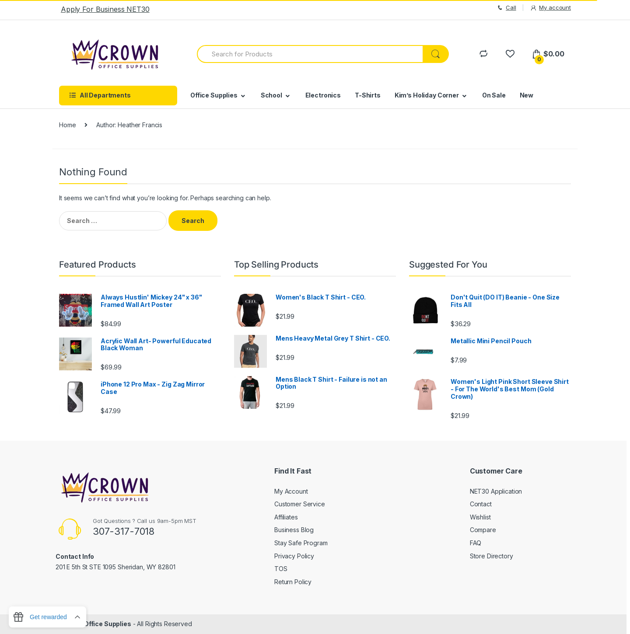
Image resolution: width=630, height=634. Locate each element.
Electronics (323, 95)
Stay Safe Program (301, 543)
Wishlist (480, 517)
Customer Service (299, 504)
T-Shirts (368, 95)
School (271, 95)
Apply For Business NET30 (105, 9)
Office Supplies (214, 95)
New (527, 95)
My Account (291, 491)
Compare (483, 529)
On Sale (494, 95)
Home (67, 125)
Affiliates (286, 517)
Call (506, 7)
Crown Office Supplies (97, 623)
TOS (280, 568)
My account (550, 7)
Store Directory (491, 556)
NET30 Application (496, 491)
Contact (481, 504)
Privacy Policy (294, 556)
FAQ (476, 543)
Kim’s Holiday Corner (427, 95)
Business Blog (294, 529)
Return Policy (293, 581)
